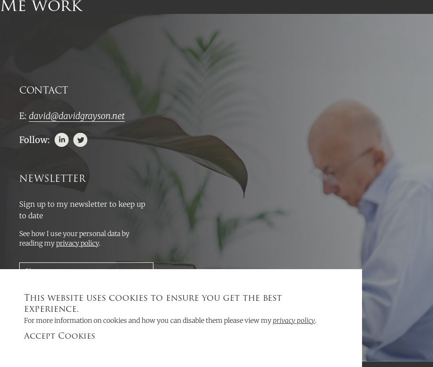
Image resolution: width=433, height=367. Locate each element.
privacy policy (294, 320)
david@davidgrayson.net (77, 115)
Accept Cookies (59, 336)
